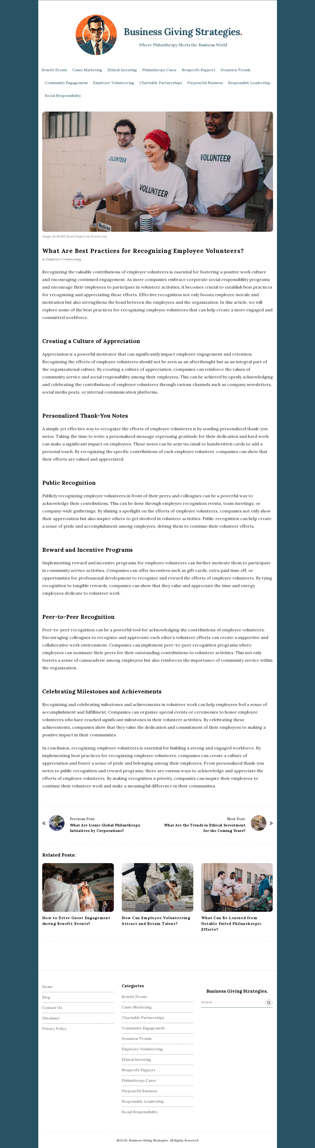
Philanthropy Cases (159, 70)
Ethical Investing (122, 70)
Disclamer (51, 1018)
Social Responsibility (63, 95)
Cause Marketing (87, 70)
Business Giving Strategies (182, 32)
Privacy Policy (54, 1028)
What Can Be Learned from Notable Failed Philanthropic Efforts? (231, 923)
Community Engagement (66, 82)
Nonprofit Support (198, 70)
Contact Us (52, 1007)
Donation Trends (235, 70)
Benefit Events (54, 70)
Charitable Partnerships (161, 82)
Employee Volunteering (113, 82)
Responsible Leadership (249, 82)
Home (47, 986)
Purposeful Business (205, 82)
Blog (46, 997)
